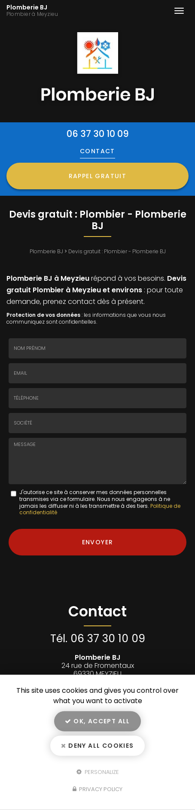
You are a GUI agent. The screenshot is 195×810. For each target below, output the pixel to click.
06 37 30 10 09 (98, 133)
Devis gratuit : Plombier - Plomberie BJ (117, 251)
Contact (97, 151)
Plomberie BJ (54, 10)
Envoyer (97, 542)
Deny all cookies (97, 745)
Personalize (97, 772)
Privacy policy (97, 789)
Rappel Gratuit (98, 176)
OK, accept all (97, 721)
